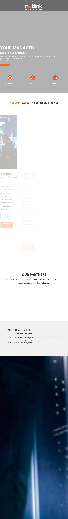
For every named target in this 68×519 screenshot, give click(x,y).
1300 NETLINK (31, 1)
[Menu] (2, 6)
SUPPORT (39, 1)
